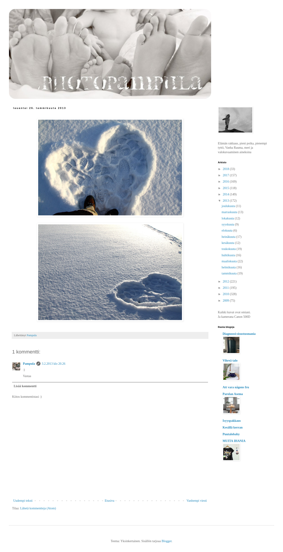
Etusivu (109, 500)
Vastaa (27, 376)
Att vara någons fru (236, 387)
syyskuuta (228, 224)
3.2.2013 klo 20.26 (53, 363)
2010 (226, 294)
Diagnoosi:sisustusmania (239, 334)
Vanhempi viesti (196, 500)
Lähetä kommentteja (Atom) (38, 508)
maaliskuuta (230, 261)
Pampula (29, 363)
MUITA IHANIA (234, 441)
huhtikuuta (229, 255)
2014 (226, 194)
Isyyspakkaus (232, 420)
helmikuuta (229, 267)
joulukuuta (229, 206)
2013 (226, 200)
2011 (226, 287)
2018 (226, 169)
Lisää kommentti (25, 386)
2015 (226, 188)
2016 (226, 181)
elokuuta (227, 230)
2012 (226, 281)
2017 (226, 175)
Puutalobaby (231, 434)
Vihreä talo (230, 360)
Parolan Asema (233, 394)
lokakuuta (228, 218)
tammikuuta (229, 273)
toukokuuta (229, 249)
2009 (226, 300)
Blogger (166, 541)
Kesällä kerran (233, 427)
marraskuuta (230, 212)
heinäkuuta (229, 236)
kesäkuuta (228, 243)
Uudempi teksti (23, 500)
